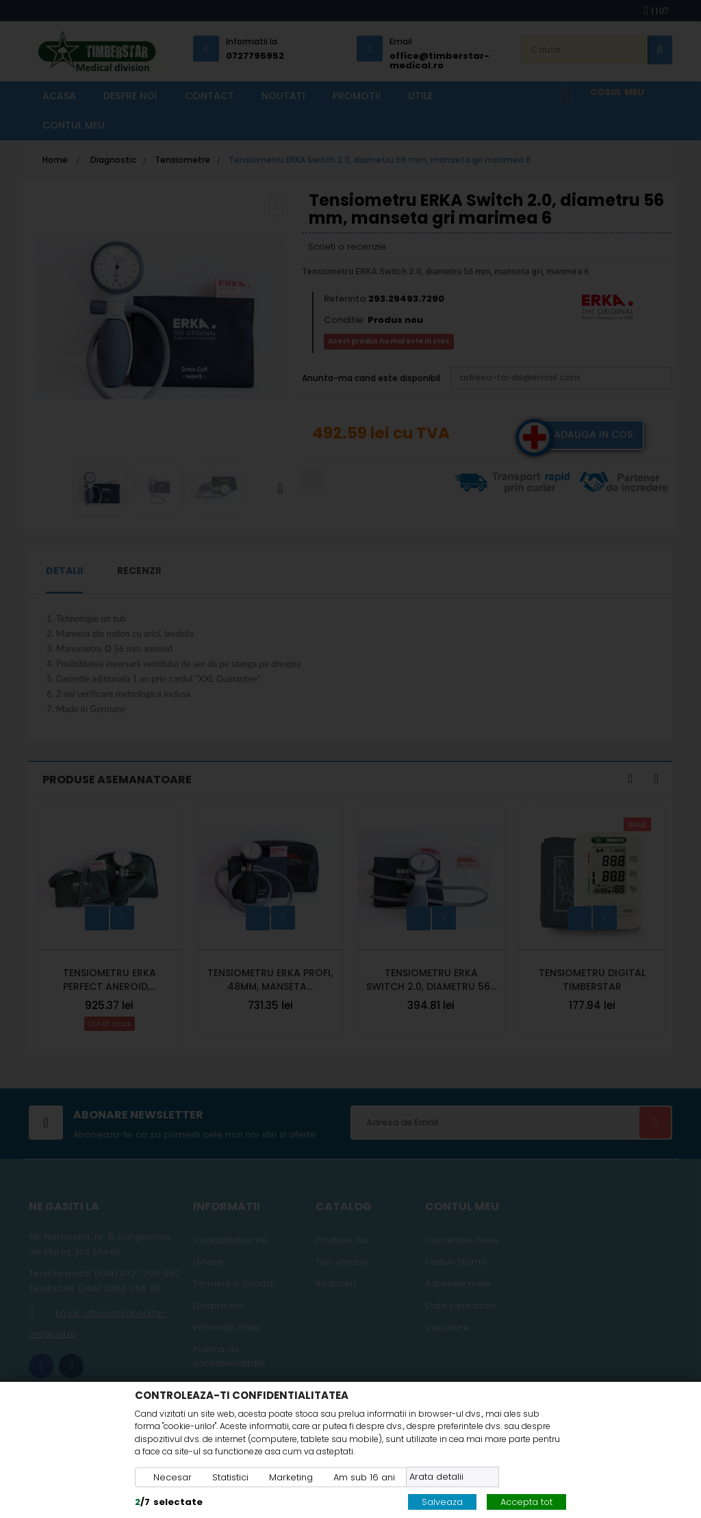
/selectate (169, 1501)
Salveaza (442, 1501)
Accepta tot (526, 1501)
